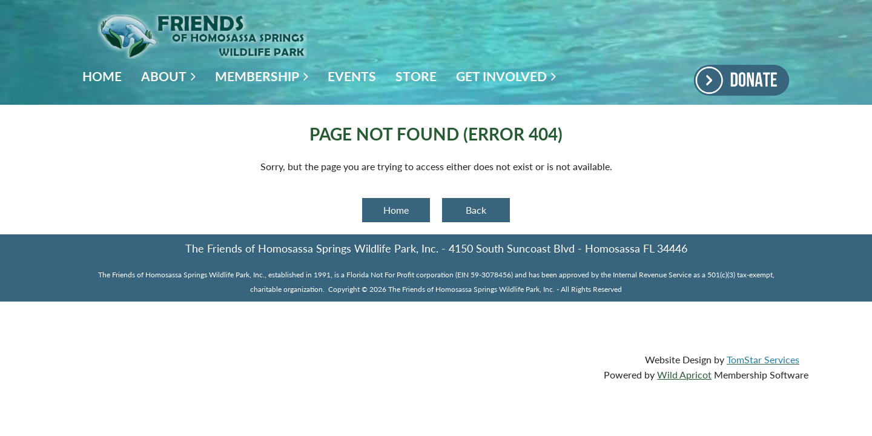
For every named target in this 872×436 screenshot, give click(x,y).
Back (476, 210)
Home (396, 210)
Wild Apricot (684, 374)
